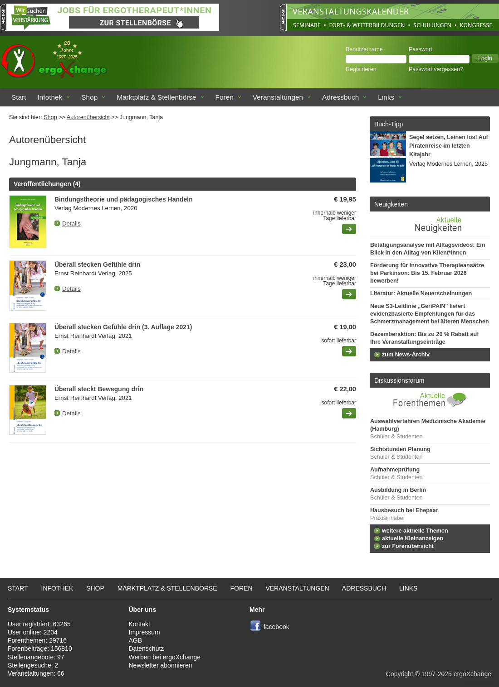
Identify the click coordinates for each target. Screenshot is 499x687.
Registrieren (361, 69)
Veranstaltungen (278, 97)
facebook (276, 626)
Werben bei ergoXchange (165, 657)
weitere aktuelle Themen (415, 531)
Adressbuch (340, 97)
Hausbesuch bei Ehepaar (404, 510)
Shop (89, 97)
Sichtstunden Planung (400, 449)
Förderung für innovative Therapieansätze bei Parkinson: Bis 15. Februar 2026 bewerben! (427, 273)
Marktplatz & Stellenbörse (156, 97)
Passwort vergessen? (436, 69)
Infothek (50, 97)
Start (18, 97)
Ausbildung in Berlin (398, 490)
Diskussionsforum (399, 380)
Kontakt (139, 624)
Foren (224, 97)
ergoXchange (472, 673)
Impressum (144, 632)
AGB (135, 640)
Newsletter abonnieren (160, 665)
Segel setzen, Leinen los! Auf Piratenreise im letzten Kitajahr (448, 146)
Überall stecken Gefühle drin (97, 264)
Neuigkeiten (391, 204)
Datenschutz (146, 648)
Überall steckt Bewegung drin (98, 389)
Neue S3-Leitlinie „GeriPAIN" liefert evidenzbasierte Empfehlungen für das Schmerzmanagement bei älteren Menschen (429, 314)
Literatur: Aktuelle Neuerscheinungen (421, 293)
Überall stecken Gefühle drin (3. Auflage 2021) (123, 327)
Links (386, 97)
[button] (485, 58)
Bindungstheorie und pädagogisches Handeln (123, 199)
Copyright (399, 673)
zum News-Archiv (406, 354)
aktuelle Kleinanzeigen (412, 538)
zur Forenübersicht (408, 546)
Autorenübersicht (88, 117)
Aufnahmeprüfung (395, 469)
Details (71, 223)
